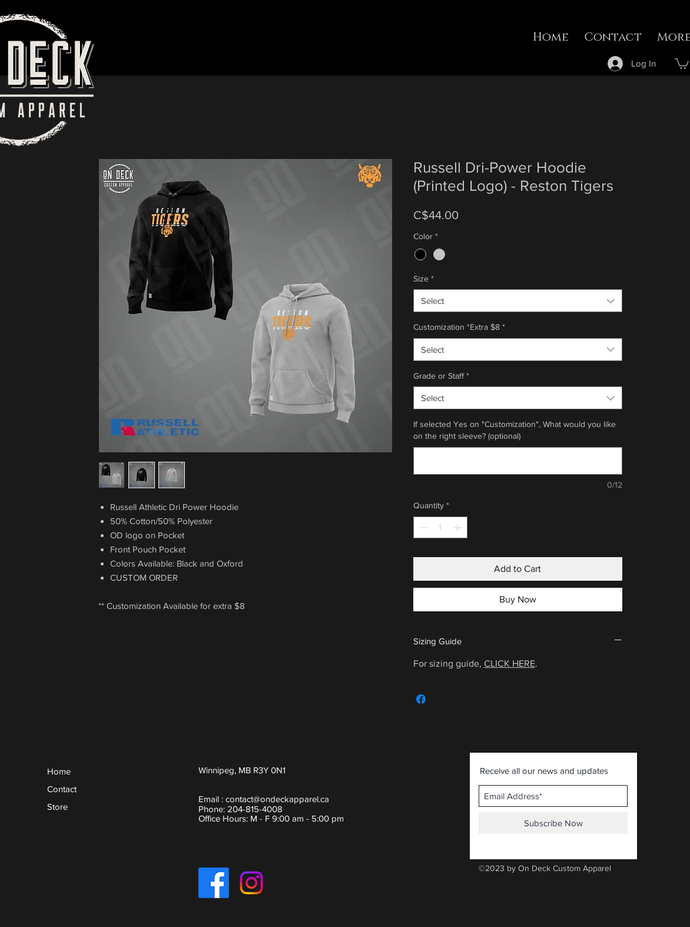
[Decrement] (422, 527)
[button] (682, 63)
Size (423, 278)
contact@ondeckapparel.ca (277, 799)
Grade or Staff (441, 375)
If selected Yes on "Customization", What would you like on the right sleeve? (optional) (514, 430)
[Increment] (458, 527)
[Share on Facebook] (421, 699)
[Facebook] (213, 883)
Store (57, 807)
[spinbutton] (440, 527)
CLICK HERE (509, 663)
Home (59, 771)
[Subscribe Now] (553, 823)
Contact (62, 789)
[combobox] (517, 300)
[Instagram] (251, 883)
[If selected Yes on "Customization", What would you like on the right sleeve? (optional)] (518, 460)
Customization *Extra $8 (459, 327)
